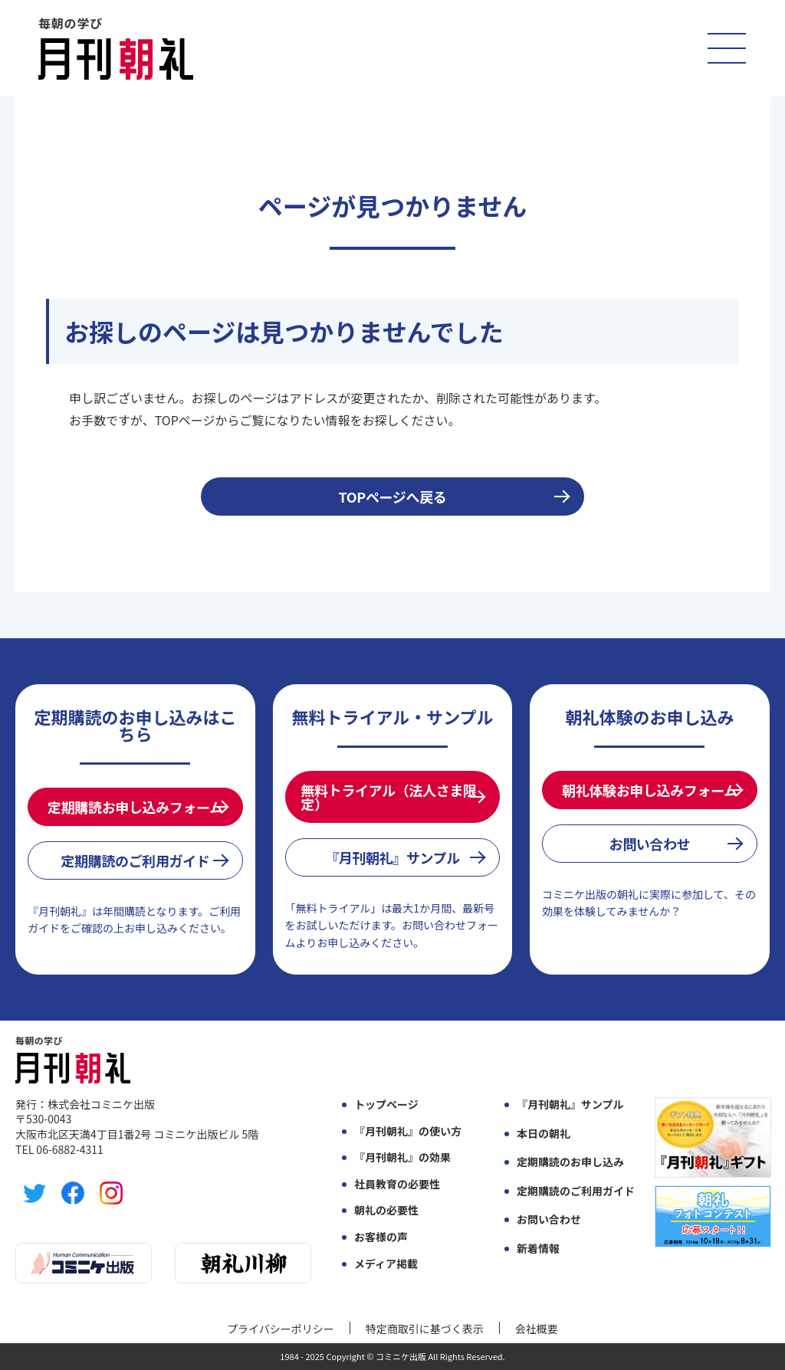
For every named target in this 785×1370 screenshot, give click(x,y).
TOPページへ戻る (393, 496)
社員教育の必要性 (397, 1184)
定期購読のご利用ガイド (135, 860)
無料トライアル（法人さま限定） (389, 797)
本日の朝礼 (543, 1133)
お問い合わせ (650, 844)
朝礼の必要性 (386, 1210)
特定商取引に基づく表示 (425, 1328)
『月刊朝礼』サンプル (392, 857)
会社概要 (536, 1328)
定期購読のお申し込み (570, 1162)
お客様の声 (381, 1237)
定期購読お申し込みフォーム (135, 807)
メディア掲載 (386, 1264)
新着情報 (538, 1248)
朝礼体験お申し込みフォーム (649, 790)
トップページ (386, 1104)
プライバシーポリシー (280, 1328)
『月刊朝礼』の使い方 (407, 1131)
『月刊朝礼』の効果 (402, 1157)
